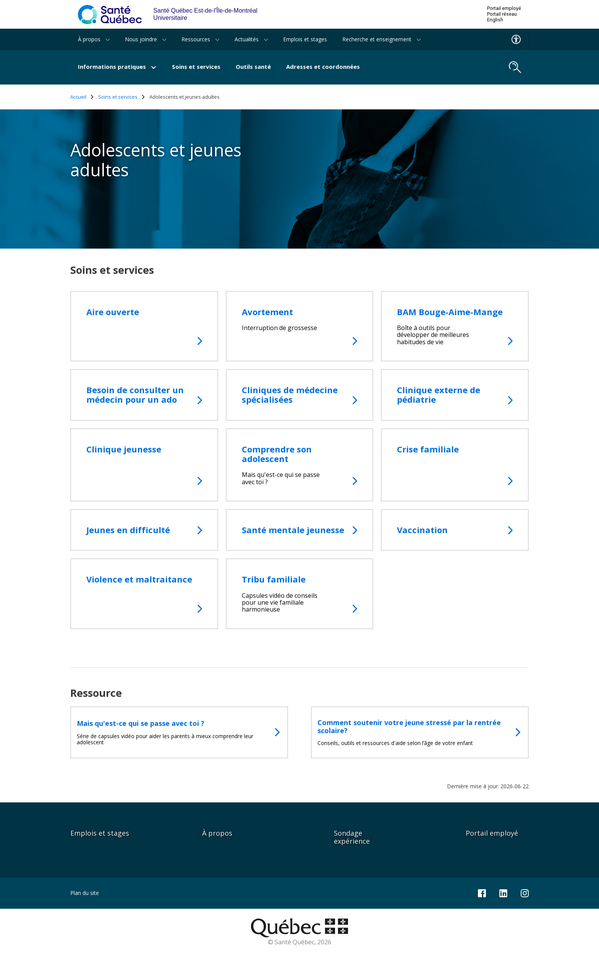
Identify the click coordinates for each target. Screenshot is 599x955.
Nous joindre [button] (145, 39)
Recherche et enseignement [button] (381, 39)
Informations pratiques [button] (117, 66)
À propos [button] (94, 39)
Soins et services (196, 66)
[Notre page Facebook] (482, 892)
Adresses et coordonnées (323, 66)
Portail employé (504, 8)
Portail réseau (502, 14)
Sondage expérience (352, 837)
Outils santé (253, 66)
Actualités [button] (251, 39)
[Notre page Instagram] (525, 892)
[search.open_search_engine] (515, 67)
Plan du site (84, 892)
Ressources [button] (200, 39)
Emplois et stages (305, 39)
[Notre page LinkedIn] (503, 892)
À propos (217, 833)
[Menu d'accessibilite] (516, 39)
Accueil (82, 97)
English (495, 20)
